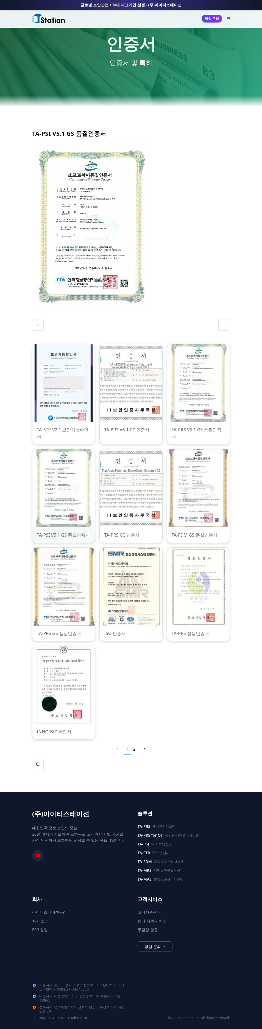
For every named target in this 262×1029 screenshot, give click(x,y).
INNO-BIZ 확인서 (54, 732)
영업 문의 (212, 18)
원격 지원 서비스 (152, 920)
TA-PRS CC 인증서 (121, 535)
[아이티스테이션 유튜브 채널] (37, 855)
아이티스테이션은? (48, 912)
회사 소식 (40, 920)
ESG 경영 (40, 929)
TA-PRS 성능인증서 (190, 633)
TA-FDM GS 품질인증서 (195, 535)
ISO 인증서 (115, 633)
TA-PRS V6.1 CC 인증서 (126, 430)
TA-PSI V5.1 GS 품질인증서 (63, 535)
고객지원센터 (149, 912)
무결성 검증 (148, 929)
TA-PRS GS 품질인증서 (59, 633)
